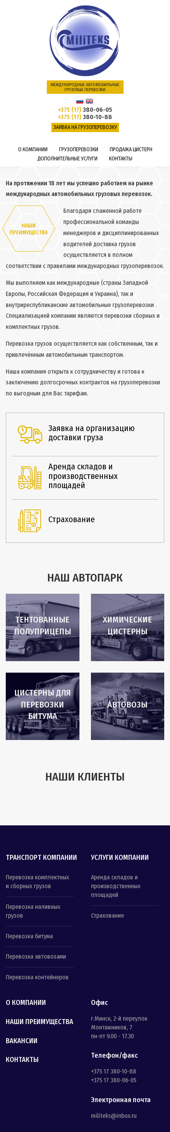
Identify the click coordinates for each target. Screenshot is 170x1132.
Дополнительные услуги (67, 158)
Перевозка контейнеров (37, 977)
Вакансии (22, 1041)
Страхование (107, 915)
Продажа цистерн (131, 149)
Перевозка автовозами (36, 956)
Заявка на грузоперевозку (85, 127)
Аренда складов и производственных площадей (115, 886)
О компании (33, 149)
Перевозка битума (29, 936)
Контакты (120, 158)
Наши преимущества (39, 1022)
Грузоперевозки (78, 149)
